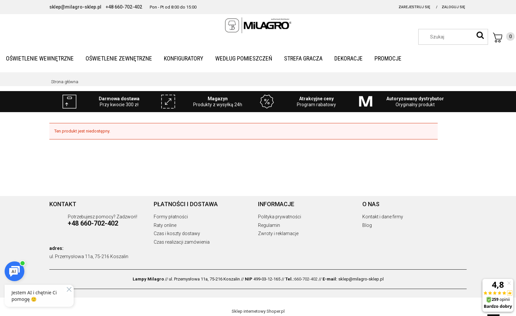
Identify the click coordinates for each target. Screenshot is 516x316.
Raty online (165, 225)
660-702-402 (306, 279)
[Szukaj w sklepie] (456, 37)
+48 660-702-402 (124, 7)
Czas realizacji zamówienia (182, 242)
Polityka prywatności (279, 216)
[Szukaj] (480, 35)
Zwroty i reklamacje (278, 233)
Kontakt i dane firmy (382, 216)
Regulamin (269, 225)
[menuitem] (40, 58)
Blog (367, 225)
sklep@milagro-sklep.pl (75, 7)
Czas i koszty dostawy (177, 233)
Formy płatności (171, 216)
